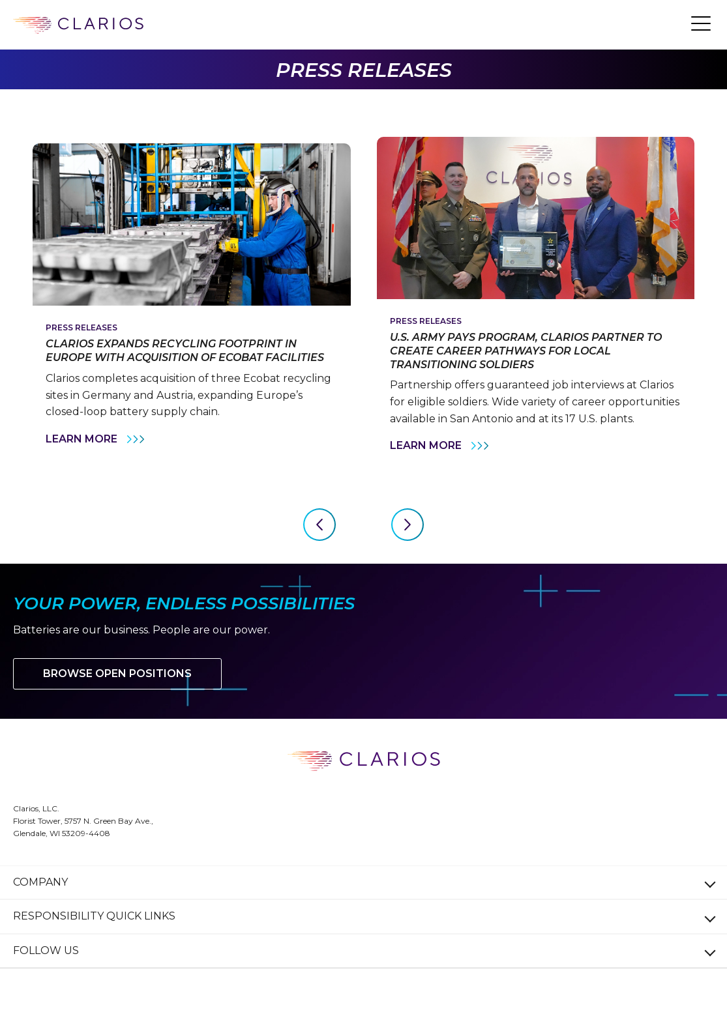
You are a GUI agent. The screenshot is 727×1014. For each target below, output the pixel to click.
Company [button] (40, 882)
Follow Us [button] (46, 950)
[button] (701, 23)
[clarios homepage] (78, 25)
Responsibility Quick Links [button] (94, 916)
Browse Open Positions (117, 673)
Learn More (96, 439)
